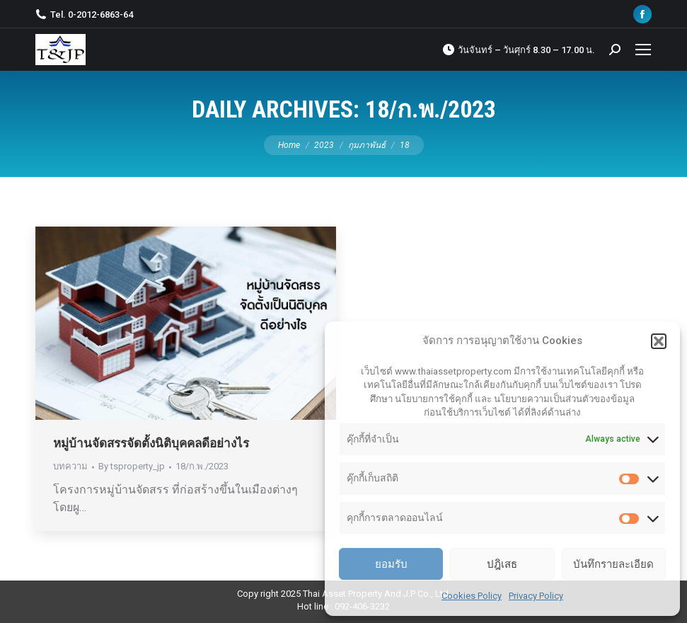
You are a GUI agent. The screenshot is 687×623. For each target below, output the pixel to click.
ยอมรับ (391, 564)
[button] (659, 341)
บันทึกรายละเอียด (613, 564)
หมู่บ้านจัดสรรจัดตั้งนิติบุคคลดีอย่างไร (151, 443)
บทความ (70, 466)
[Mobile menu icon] (643, 49)
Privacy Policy (536, 595)
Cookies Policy (471, 595)
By (131, 466)
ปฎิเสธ (502, 564)
